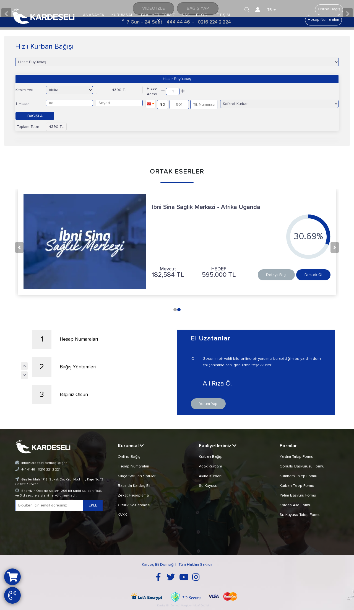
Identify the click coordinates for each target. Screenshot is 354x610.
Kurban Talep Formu (297, 485)
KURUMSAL (122, 17)
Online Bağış (329, 9)
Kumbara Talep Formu (298, 475)
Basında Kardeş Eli (134, 485)
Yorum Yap (208, 403)
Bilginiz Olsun (60, 394)
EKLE (93, 505)
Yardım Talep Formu (296, 456)
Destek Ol (313, 275)
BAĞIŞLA (35, 116)
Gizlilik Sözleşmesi (134, 504)
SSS (186, 15)
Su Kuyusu (208, 485)
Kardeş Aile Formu (295, 504)
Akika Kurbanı (210, 475)
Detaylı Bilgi (276, 275)
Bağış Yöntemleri (64, 367)
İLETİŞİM (222, 15)
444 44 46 (28, 469)
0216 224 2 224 (49, 469)
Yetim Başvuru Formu (298, 495)
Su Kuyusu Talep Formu (300, 514)
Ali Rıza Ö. (242, 383)
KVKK (122, 514)
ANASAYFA (93, 15)
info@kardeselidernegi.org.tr (44, 462)
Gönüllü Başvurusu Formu (302, 466)
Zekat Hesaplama (133, 495)
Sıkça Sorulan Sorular (136, 475)
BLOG (202, 15)
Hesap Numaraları (323, 20)
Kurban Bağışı (211, 456)
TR (271, 10)
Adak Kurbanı (210, 466)
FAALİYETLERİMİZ (158, 17)
